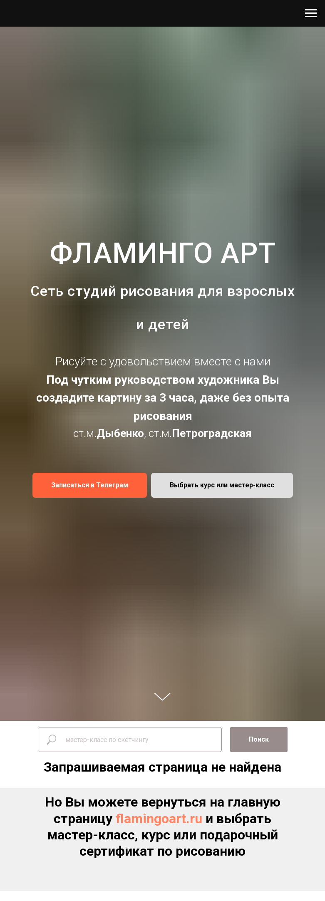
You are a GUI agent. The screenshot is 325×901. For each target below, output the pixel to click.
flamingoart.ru (159, 819)
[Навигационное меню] (311, 13)
